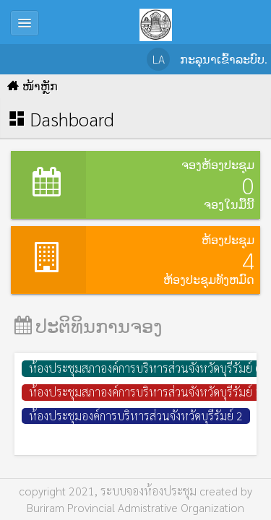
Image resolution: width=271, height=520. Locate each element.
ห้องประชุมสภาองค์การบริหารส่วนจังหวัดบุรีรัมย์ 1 (145, 391)
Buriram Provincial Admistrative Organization (135, 507)
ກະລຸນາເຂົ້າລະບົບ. (223, 58)
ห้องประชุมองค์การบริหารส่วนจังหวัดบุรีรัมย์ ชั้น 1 (144, 438)
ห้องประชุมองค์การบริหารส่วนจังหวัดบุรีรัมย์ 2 (136, 415)
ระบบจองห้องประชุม (148, 490)
